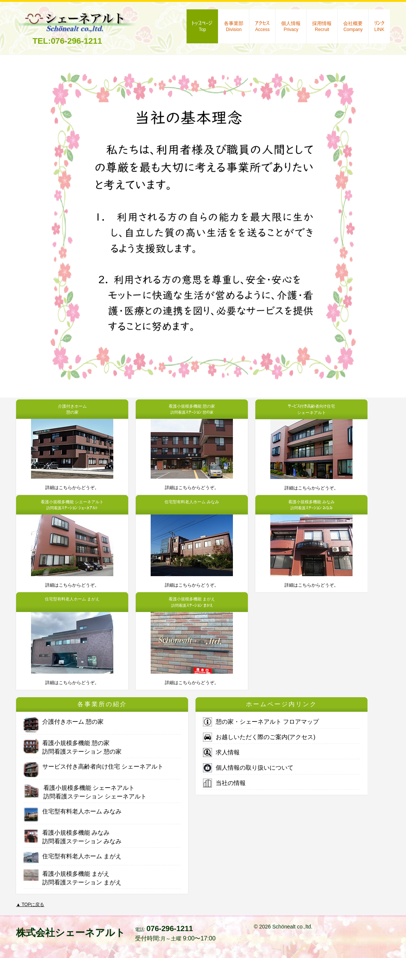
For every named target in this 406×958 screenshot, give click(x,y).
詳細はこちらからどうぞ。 (72, 487)
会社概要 (353, 26)
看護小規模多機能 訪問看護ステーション (85, 792)
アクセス (262, 26)
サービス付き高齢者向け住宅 (93, 766)
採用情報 (322, 26)
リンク (379, 26)
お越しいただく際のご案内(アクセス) (259, 737)
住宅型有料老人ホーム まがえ (73, 856)
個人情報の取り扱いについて (248, 767)
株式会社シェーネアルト (70, 932)
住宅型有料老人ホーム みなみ (73, 811)
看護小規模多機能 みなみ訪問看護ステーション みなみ (73, 836)
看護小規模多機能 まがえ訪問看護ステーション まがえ (73, 877)
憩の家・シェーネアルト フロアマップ (261, 721)
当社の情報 (224, 783)
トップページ (202, 26)
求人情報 (221, 752)
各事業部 (233, 26)
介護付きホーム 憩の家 (64, 721)
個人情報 (291, 26)
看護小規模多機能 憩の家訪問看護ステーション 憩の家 (73, 747)
